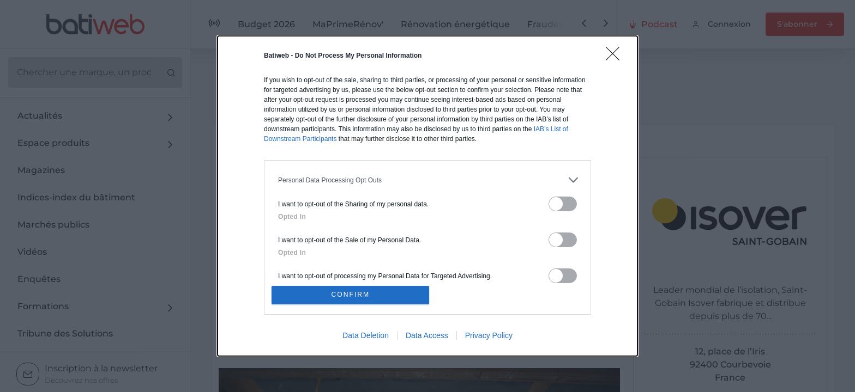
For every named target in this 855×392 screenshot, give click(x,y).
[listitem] (427, 178)
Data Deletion (365, 337)
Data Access (427, 337)
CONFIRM (352, 295)
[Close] (616, 55)
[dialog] (427, 196)
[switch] (563, 202)
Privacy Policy (489, 337)
